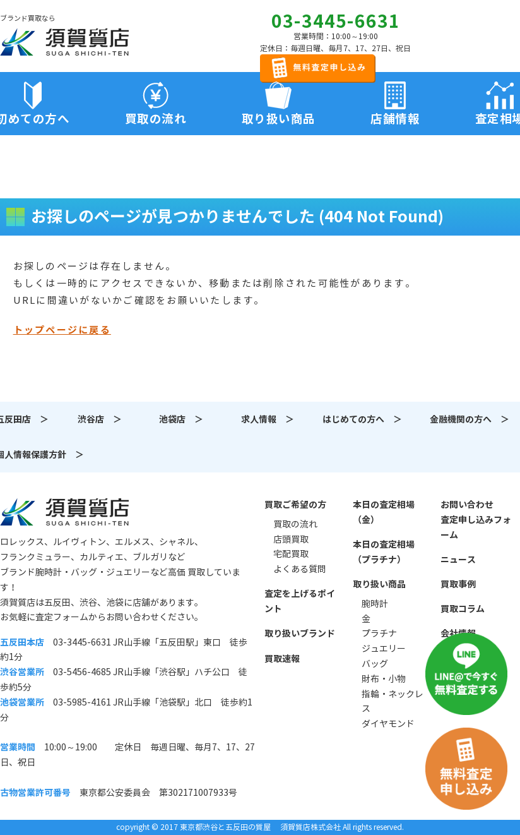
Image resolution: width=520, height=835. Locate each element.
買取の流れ (156, 118)
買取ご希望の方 (295, 504)
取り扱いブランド (299, 633)
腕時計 (375, 604)
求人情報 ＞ (267, 419)
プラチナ (379, 633)
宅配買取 (291, 554)
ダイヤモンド (388, 724)
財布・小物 (384, 679)
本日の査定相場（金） (384, 512)
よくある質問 (299, 569)
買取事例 (458, 584)
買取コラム (462, 609)
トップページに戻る (62, 330)
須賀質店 (64, 512)
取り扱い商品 (379, 584)
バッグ (375, 664)
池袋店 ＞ (181, 419)
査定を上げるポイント (299, 601)
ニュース (458, 559)
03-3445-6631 (335, 21)
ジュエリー (384, 648)
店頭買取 (291, 539)
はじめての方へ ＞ (362, 419)
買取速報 (282, 658)
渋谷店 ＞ (100, 419)
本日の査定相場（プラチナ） (384, 552)
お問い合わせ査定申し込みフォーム (475, 520)
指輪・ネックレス (392, 701)
